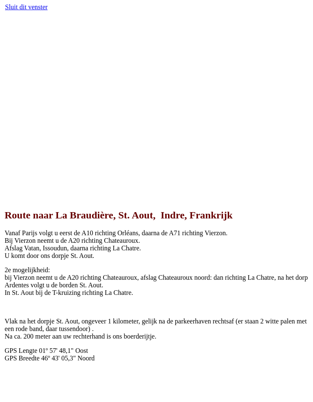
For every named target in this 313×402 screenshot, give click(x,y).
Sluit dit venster (26, 7)
